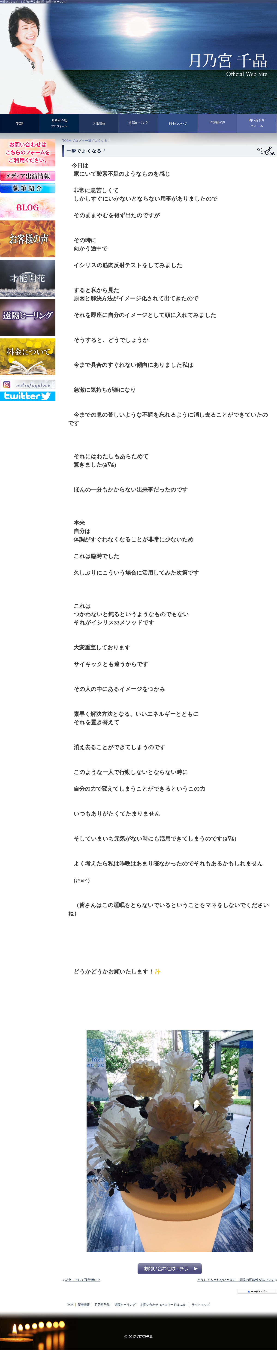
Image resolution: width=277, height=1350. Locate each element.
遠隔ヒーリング (124, 1304)
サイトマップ (201, 1304)
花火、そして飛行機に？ (82, 1280)
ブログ (76, 140)
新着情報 (84, 1304)
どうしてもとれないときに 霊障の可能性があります (236, 1280)
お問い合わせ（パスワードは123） (163, 1304)
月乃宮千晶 (102, 1304)
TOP (65, 140)
